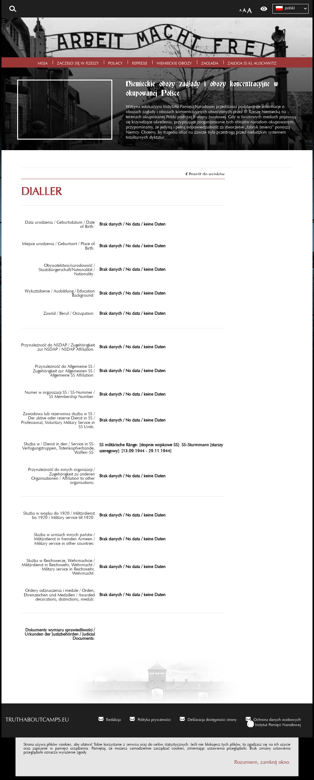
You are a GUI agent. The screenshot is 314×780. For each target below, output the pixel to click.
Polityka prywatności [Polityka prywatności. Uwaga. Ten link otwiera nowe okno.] (154, 718)
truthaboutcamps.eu (37, 718)
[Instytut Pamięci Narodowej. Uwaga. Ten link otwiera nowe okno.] (274, 724)
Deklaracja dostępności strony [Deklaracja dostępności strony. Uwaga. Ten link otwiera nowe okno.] (212, 718)
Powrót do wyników (207, 172)
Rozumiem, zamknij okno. (262, 760)
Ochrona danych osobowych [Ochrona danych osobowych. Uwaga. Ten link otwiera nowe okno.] (277, 718)
